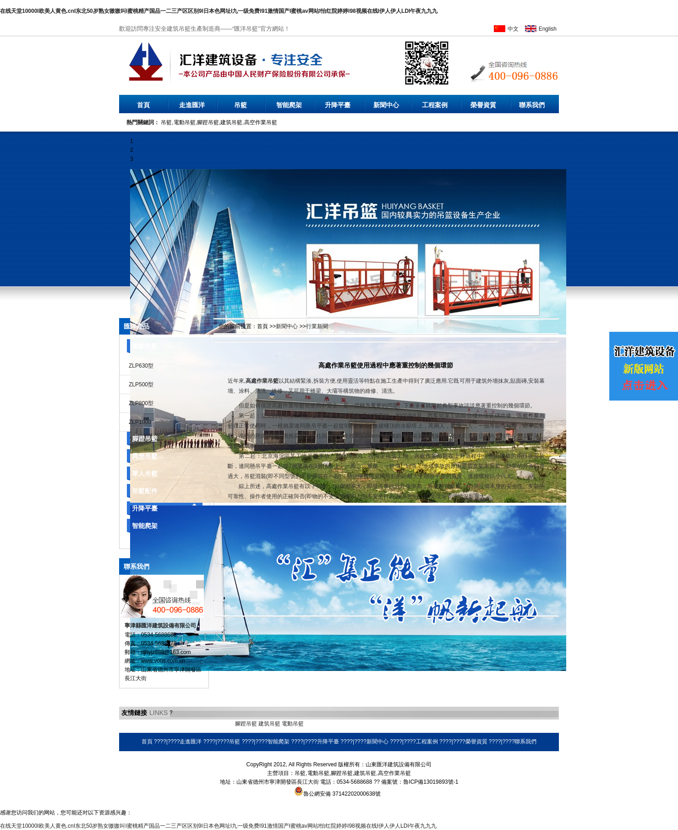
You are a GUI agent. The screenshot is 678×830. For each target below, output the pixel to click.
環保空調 (316, 723)
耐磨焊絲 (339, 723)
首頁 (143, 105)
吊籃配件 (145, 491)
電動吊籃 (145, 346)
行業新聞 (317, 326)
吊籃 (240, 105)
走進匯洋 (192, 105)
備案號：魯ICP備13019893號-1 (419, 782)
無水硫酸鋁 (133, 723)
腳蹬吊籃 (145, 438)
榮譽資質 (483, 105)
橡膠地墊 (222, 723)
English (548, 29)
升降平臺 (337, 105)
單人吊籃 (145, 473)
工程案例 (435, 105)
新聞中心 (386, 105)
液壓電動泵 (161, 723)
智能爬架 (289, 105)
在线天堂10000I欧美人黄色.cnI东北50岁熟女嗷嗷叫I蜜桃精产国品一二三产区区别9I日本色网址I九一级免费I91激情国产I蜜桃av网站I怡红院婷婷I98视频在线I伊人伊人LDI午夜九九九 (218, 11)
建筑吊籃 (269, 723)
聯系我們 (532, 105)
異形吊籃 (145, 456)
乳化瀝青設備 (193, 723)
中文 (513, 29)
